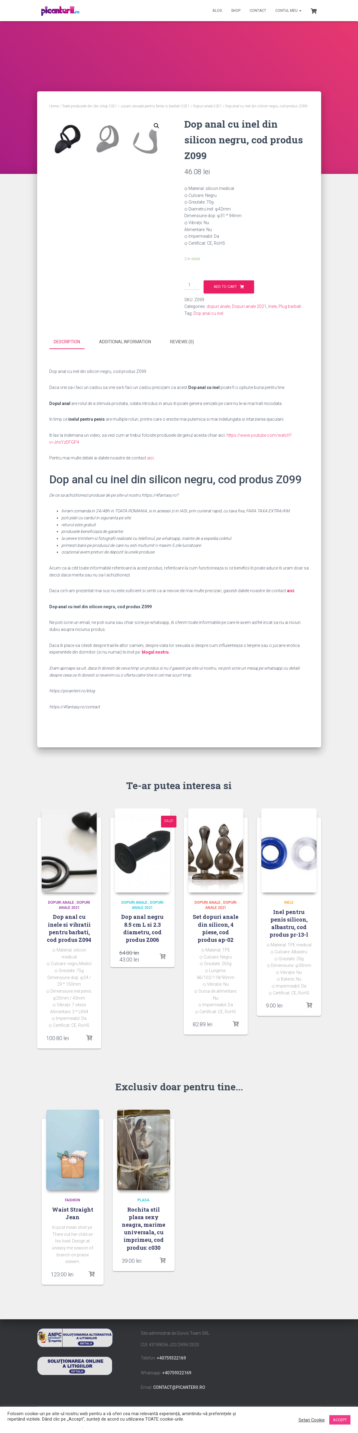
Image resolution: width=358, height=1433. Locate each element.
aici (150, 457)
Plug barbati (290, 306)
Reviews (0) (182, 341)
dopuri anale (218, 306)
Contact (258, 10)
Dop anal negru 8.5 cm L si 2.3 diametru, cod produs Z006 (142, 927)
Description (67, 341)
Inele (272, 306)
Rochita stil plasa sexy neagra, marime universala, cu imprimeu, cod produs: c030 (143, 1227)
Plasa (143, 1199)
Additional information (125, 341)
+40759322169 (171, 1357)
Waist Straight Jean (72, 1212)
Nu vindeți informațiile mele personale (45, 1426)
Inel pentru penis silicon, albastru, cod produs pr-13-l (288, 922)
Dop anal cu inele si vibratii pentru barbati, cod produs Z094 (69, 927)
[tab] (71, 342)
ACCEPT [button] (340, 1420)
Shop (235, 10)
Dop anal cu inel (208, 313)
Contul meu (288, 10)
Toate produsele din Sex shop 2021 (89, 106)
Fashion (72, 1199)
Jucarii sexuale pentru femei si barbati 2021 (155, 106)
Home (54, 106)
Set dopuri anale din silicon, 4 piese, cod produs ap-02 (215, 927)
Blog (217, 10)
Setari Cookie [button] (311, 1420)
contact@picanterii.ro (179, 1386)
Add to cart (225, 287)
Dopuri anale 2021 (207, 106)
